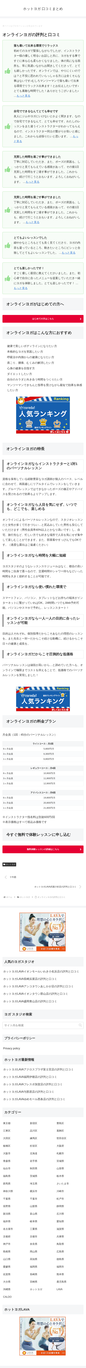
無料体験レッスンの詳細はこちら (43, 849)
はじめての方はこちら (43, 318)
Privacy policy (11, 1048)
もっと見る (23, 95)
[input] (43, 1025)
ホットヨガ (9, 864)
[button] (80, 1025)
